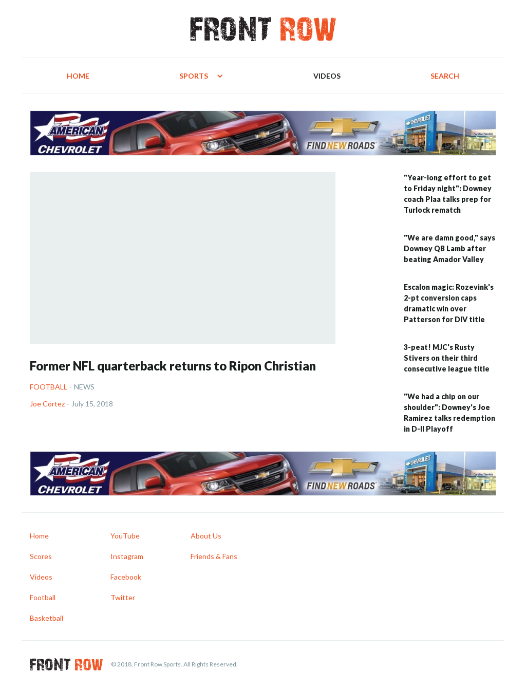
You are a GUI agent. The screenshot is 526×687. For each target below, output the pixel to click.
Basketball (46, 618)
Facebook (125, 576)
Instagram (126, 556)
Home (78, 75)
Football (48, 386)
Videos (327, 75)
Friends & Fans (214, 556)
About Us (206, 535)
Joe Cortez (47, 403)
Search (444, 75)
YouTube (125, 535)
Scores (41, 556)
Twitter (122, 597)
